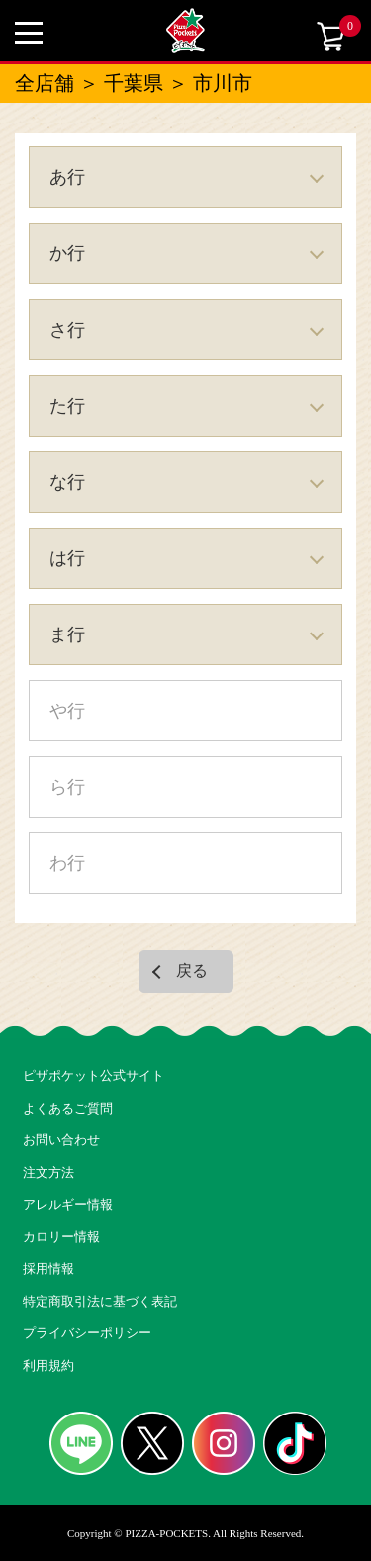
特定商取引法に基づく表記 (100, 1301)
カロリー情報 (61, 1236)
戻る (192, 970)
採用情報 (48, 1268)
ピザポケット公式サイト (93, 1075)
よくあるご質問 (68, 1108)
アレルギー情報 (68, 1204)
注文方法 (48, 1172)
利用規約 (48, 1365)
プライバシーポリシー (87, 1332)
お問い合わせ (61, 1139)
